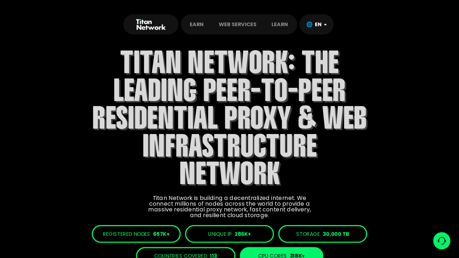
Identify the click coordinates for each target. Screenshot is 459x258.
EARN (196, 24)
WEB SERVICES (237, 24)
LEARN (279, 24)
